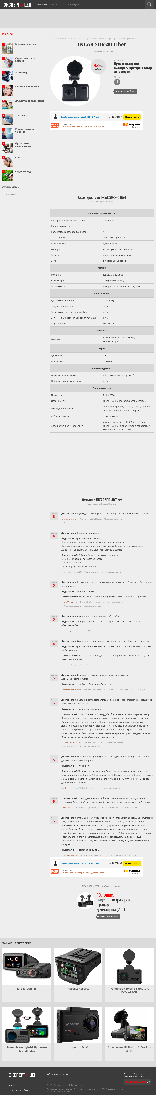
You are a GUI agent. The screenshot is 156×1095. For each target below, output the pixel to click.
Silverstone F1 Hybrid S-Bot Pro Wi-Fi (129, 1049)
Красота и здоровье (27, 86)
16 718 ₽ (115, 117)
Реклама (13, 1086)
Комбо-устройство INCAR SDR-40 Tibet (79, 117)
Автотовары (22, 72)
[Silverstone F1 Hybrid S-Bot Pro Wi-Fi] (129, 1025)
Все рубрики (10, 195)
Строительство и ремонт (25, 59)
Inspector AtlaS (78, 1047)
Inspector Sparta (78, 988)
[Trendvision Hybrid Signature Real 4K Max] (26, 1025)
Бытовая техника (25, 44)
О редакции (72, 4)
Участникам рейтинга (20, 1090)
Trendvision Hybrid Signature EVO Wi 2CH (129, 990)
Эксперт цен (17, 5)
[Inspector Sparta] (78, 966)
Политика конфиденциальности (87, 1089)
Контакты (78, 1085)
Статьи (53, 4)
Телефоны (21, 114)
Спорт (18, 157)
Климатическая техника (24, 130)
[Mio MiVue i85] (26, 966)
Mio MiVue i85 (27, 988)
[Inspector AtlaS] (78, 1025)
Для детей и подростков (29, 100)
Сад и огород (23, 171)
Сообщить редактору (136, 1082)
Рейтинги (41, 4)
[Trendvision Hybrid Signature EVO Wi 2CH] (129, 966)
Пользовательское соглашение (59, 1089)
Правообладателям (62, 1091)
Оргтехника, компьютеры (23, 144)
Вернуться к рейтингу (125, 91)
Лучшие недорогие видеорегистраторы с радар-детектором (133, 68)
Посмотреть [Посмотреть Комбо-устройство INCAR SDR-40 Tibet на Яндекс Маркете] (132, 117)
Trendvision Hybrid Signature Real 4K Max (27, 1049)
